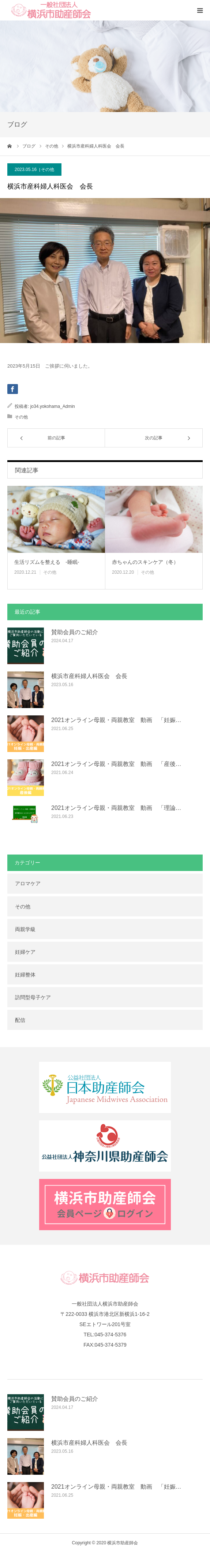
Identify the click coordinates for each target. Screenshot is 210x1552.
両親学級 (25, 929)
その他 (47, 169)
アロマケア (28, 883)
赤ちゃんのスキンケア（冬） (145, 562)
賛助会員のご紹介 (74, 632)
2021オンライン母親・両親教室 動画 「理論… (116, 808)
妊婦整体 (25, 975)
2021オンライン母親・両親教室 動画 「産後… (116, 764)
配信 (20, 1020)
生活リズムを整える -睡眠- (46, 562)
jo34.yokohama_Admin (52, 406)
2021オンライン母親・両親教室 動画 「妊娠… (116, 720)
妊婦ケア (25, 952)
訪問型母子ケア (33, 997)
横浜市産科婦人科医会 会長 (89, 676)
